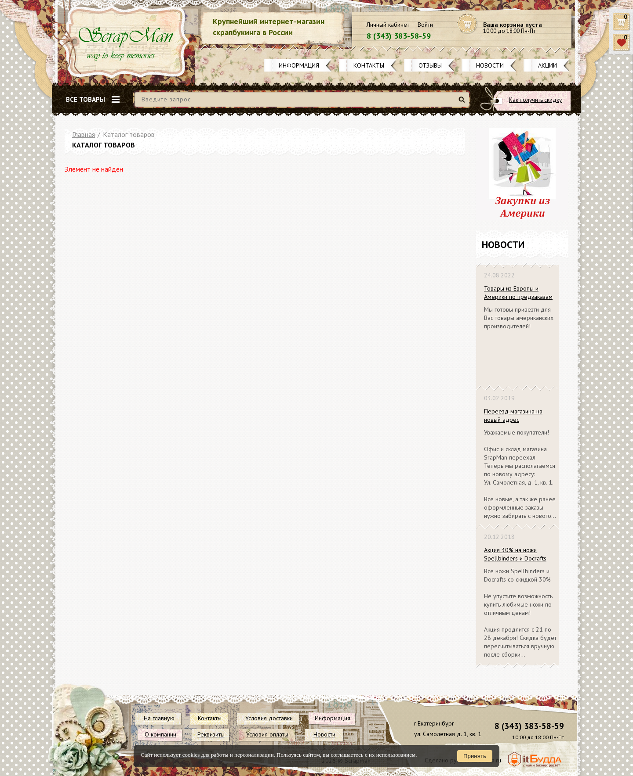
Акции (547, 65)
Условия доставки (269, 718)
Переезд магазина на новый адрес (513, 415)
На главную (159, 718)
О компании (160, 734)
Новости (490, 65)
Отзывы (430, 65)
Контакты (368, 65)
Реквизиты (211, 734)
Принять (474, 756)
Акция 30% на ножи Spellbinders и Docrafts (515, 554)
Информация (299, 65)
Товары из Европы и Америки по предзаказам (518, 292)
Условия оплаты (267, 734)
